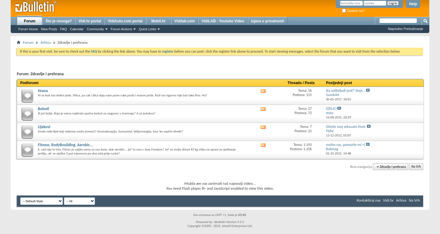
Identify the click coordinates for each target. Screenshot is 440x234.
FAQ (63, 29)
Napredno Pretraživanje (405, 29)
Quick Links (147, 29)
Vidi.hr (388, 200)
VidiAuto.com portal (125, 21)
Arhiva (45, 42)
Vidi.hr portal (90, 21)
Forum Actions (121, 29)
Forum (29, 21)
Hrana (43, 90)
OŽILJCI (331, 108)
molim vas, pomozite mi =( (345, 145)
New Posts (49, 29)
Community (95, 29)
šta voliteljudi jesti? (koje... (345, 90)
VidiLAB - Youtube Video (223, 21)
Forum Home (28, 29)
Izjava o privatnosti (267, 21)
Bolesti (43, 108)
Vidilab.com (184, 21)
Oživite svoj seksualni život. (346, 126)
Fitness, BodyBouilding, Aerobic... (65, 145)
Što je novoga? (59, 21)
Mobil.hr (158, 21)
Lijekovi (44, 126)
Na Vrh (416, 167)
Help (413, 4)
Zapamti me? (353, 11)
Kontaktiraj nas (368, 200)
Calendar (77, 29)
